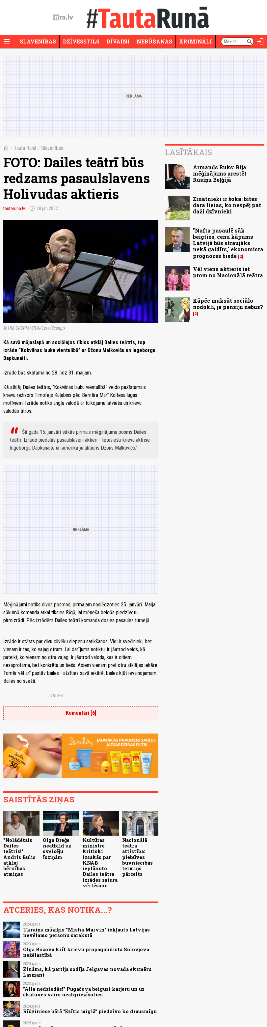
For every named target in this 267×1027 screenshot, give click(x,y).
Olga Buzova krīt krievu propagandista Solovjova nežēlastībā (86, 952)
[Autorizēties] (260, 41)
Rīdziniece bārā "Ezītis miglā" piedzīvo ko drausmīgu (90, 1011)
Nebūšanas (154, 41)
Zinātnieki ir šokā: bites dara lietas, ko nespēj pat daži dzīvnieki (227, 205)
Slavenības (38, 41)
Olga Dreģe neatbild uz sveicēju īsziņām (57, 848)
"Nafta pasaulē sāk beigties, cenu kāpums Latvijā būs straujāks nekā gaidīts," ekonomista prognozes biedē (228, 243)
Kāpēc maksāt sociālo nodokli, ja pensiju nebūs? (228, 303)
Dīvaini (118, 41)
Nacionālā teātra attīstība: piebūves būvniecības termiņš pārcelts (137, 857)
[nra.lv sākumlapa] (63, 17)
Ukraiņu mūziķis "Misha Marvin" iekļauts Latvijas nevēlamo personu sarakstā (86, 932)
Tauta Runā (25, 148)
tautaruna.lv (14, 208)
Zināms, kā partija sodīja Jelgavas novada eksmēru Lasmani (87, 972)
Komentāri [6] (81, 713)
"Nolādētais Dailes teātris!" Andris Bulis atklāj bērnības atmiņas (19, 857)
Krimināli (195, 41)
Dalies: (57, 695)
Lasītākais (188, 152)
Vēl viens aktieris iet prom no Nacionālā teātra (228, 272)
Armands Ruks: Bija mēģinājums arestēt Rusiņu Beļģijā (220, 173)
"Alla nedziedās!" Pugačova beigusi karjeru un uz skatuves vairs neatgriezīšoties (84, 992)
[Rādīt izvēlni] (6, 41)
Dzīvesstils (81, 41)
